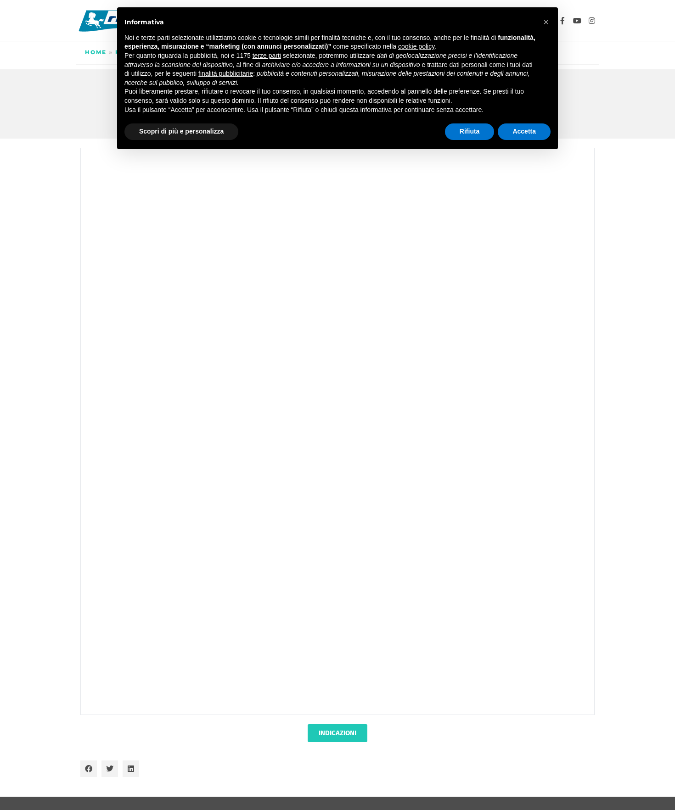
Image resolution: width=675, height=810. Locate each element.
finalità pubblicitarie (225, 73)
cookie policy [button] (416, 46)
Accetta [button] (524, 131)
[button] (88, 768)
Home (96, 52)
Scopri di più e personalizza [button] (181, 131)
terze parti (267, 55)
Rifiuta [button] (470, 131)
